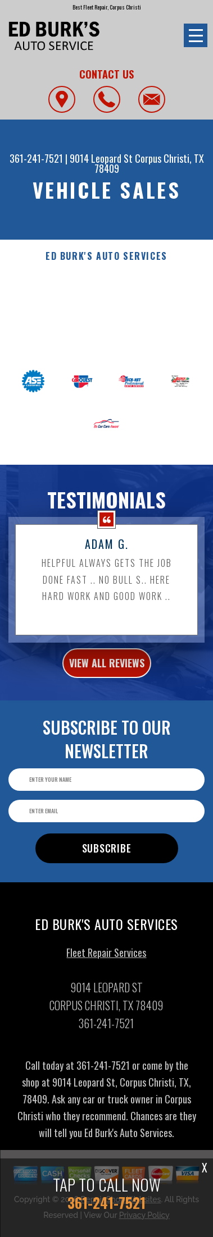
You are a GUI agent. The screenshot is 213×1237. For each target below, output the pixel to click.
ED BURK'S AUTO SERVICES (106, 256)
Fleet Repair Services (106, 956)
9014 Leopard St (101, 158)
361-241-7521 (36, 158)
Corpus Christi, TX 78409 (149, 163)
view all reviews (106, 666)
